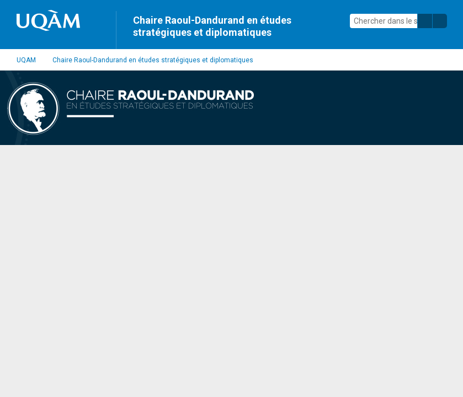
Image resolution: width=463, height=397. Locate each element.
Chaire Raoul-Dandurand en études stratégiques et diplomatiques (212, 26)
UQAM (26, 60)
